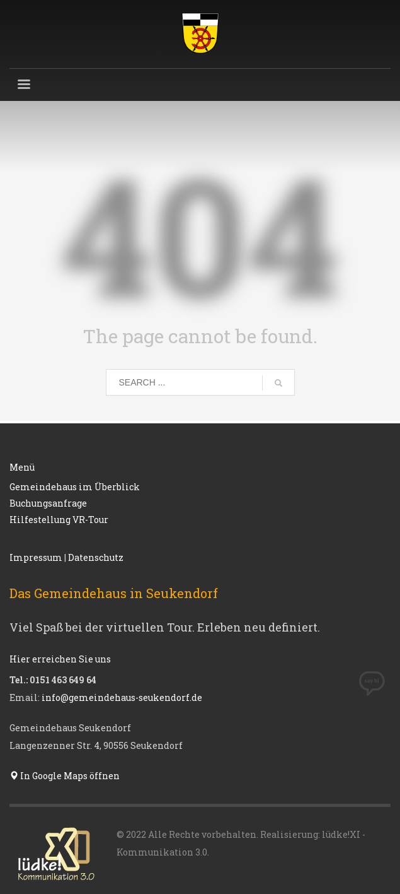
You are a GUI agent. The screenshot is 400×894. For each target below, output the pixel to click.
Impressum (35, 557)
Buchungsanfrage (48, 503)
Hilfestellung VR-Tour (58, 520)
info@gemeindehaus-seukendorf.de (122, 697)
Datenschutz (95, 557)
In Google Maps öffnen (64, 776)
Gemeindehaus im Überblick (74, 487)
